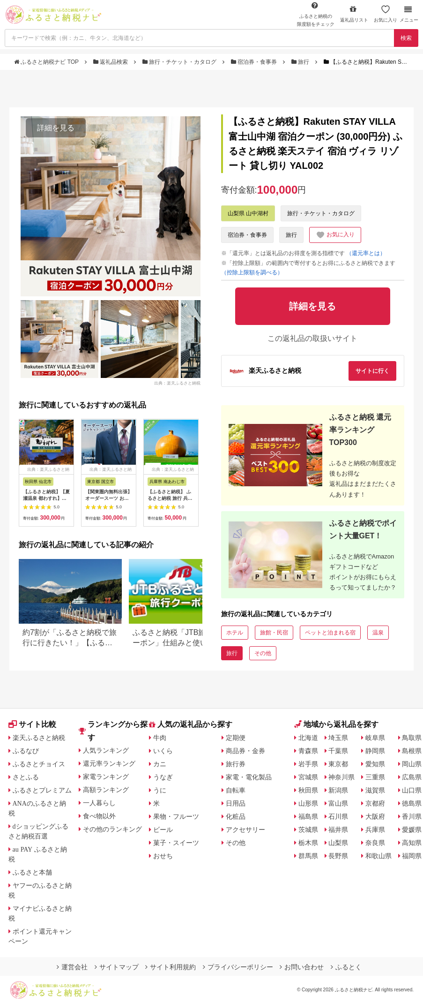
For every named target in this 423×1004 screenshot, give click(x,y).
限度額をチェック (315, 14)
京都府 (375, 803)
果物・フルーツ (176, 816)
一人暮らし (99, 803)
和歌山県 (378, 856)
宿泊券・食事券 (255, 62)
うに (159, 790)
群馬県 (308, 856)
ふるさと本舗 (32, 872)
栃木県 (308, 842)
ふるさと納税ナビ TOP (47, 62)
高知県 (412, 842)
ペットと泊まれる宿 (330, 632)
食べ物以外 (99, 816)
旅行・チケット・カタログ (180, 62)
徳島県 (412, 803)
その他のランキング (112, 829)
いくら (163, 750)
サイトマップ (117, 967)
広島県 (412, 777)
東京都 (338, 764)
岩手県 (308, 764)
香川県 (412, 816)
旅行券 (235, 764)
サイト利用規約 (170, 967)
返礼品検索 (111, 62)
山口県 (412, 790)
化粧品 (235, 816)
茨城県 (308, 829)
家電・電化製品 (249, 777)
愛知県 (375, 764)
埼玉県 (338, 737)
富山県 (338, 803)
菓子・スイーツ (176, 842)
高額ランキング (106, 789)
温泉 (378, 632)
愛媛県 (412, 829)
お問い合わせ (302, 967)
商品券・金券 (245, 750)
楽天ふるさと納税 (39, 737)
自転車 (235, 790)
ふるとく (346, 967)
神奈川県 (341, 777)
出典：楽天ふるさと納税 (177, 383)
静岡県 (375, 750)
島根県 (412, 750)
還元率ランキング (109, 763)
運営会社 (72, 967)
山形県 (308, 803)
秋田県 (308, 790)
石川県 (338, 816)
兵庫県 (375, 829)
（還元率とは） (366, 253)
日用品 (235, 803)
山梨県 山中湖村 (248, 213)
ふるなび (26, 750)
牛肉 (159, 737)
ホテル (234, 632)
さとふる (26, 777)
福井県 (338, 829)
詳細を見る (55, 128)
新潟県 (338, 790)
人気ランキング (106, 750)
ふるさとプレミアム (42, 790)
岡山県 (412, 764)
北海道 (308, 737)
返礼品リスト (354, 14)
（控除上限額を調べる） (252, 272)
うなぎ (163, 777)
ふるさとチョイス (39, 764)
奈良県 (375, 842)
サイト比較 (32, 724)
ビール (163, 829)
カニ (159, 764)
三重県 (375, 777)
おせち (163, 856)
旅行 (301, 62)
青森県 (308, 750)
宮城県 (308, 777)
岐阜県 (375, 737)
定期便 (235, 737)
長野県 (338, 856)
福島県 (308, 816)
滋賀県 (375, 790)
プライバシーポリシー (238, 967)
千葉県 (338, 750)
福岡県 (412, 856)
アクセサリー (245, 829)
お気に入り (385, 14)
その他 (262, 653)
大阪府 (375, 816)
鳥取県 (412, 737)
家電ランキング (106, 776)
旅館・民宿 (274, 632)
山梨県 (338, 842)
